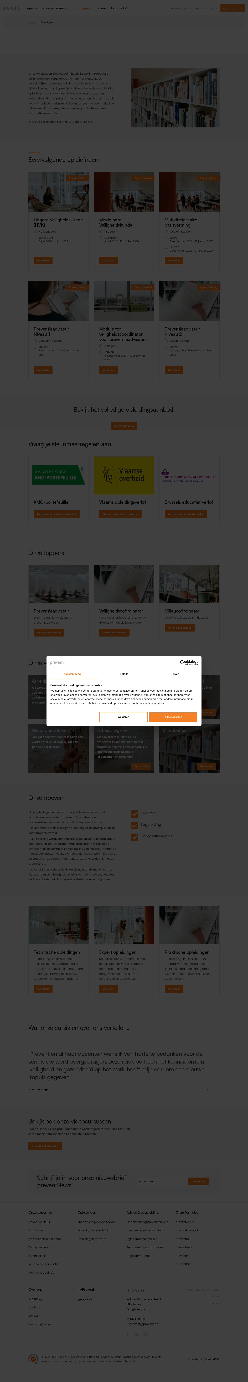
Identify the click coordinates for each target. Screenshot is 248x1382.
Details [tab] (124, 673)
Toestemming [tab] (72, 673)
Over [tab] (176, 673)
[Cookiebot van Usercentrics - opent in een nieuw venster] (183, 662)
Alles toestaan (173, 716)
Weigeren (123, 716)
